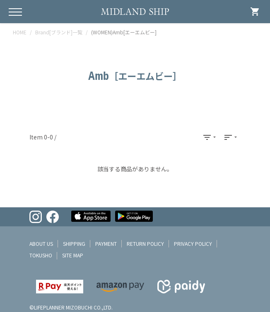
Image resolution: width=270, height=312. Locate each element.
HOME (20, 32)
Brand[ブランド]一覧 (58, 32)
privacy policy (193, 243)
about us (41, 243)
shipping (74, 243)
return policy (145, 243)
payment (106, 243)
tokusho (40, 255)
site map (72, 255)
